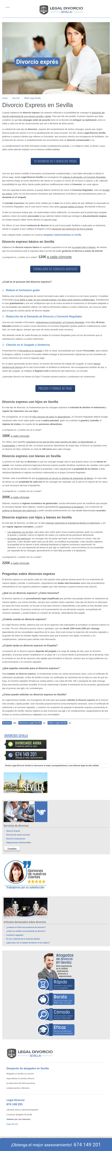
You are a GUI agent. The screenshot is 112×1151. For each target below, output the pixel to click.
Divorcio (16, 98)
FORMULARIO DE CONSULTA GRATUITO (55, 269)
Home (5, 98)
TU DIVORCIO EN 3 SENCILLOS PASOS (55, 161)
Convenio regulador (14, 935)
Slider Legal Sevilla (32, 98)
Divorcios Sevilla (16, 735)
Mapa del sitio (12, 1124)
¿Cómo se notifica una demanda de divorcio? (26, 931)
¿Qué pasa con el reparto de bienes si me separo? (28, 943)
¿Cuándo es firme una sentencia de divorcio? (26, 927)
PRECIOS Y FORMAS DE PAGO (55, 388)
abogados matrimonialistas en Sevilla (62, 235)
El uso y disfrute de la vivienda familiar (23, 939)
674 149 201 (14, 1104)
